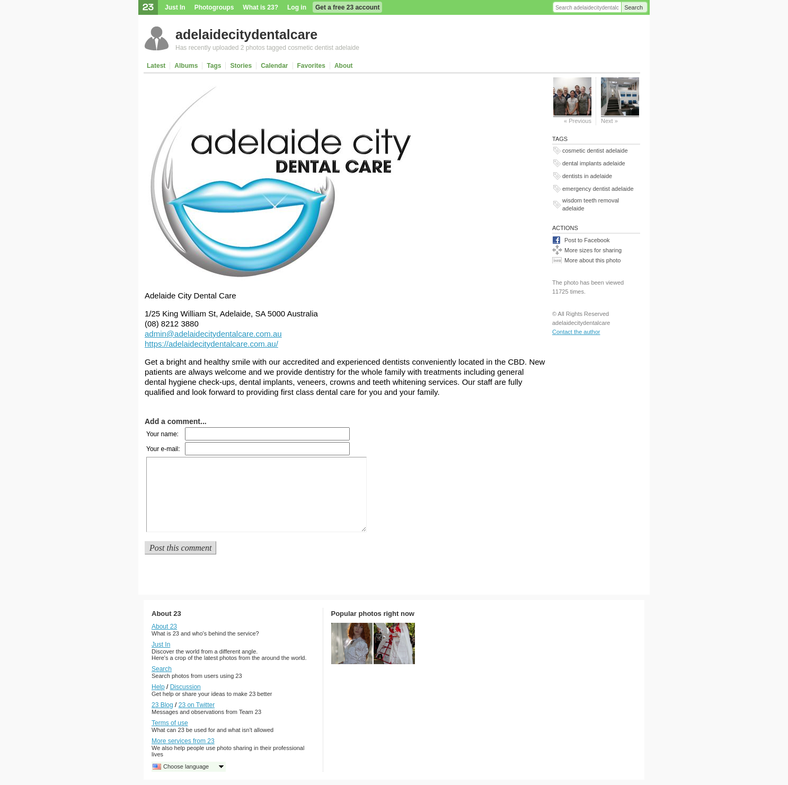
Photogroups (214, 7)
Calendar (274, 65)
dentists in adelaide (587, 176)
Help (158, 687)
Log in (296, 7)
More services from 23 (183, 741)
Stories (241, 65)
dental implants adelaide (593, 163)
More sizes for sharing (593, 250)
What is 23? (260, 7)
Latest (156, 65)
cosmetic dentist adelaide (595, 150)
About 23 (164, 626)
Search (633, 7)
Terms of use (170, 723)
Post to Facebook (587, 240)
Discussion (185, 687)
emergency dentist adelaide (598, 189)
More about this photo (592, 260)
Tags (214, 65)
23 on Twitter (197, 705)
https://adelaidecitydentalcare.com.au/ (211, 343)
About (343, 65)
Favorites (311, 65)
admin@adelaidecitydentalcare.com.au (213, 333)
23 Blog (162, 705)
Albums (186, 65)
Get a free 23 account (347, 7)
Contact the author (576, 332)
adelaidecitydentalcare (246, 34)
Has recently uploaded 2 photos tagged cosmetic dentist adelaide (267, 47)
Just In (175, 7)
